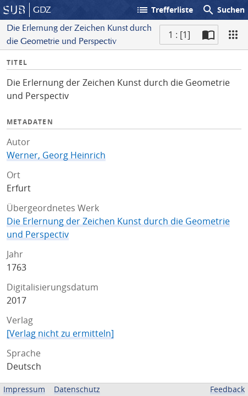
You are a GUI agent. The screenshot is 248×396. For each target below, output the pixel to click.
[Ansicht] (233, 34)
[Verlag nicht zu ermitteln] (60, 333)
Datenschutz (77, 389)
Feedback (227, 389)
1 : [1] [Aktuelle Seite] (179, 35)
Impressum (24, 389)
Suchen (223, 9)
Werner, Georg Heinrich (56, 155)
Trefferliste (164, 9)
